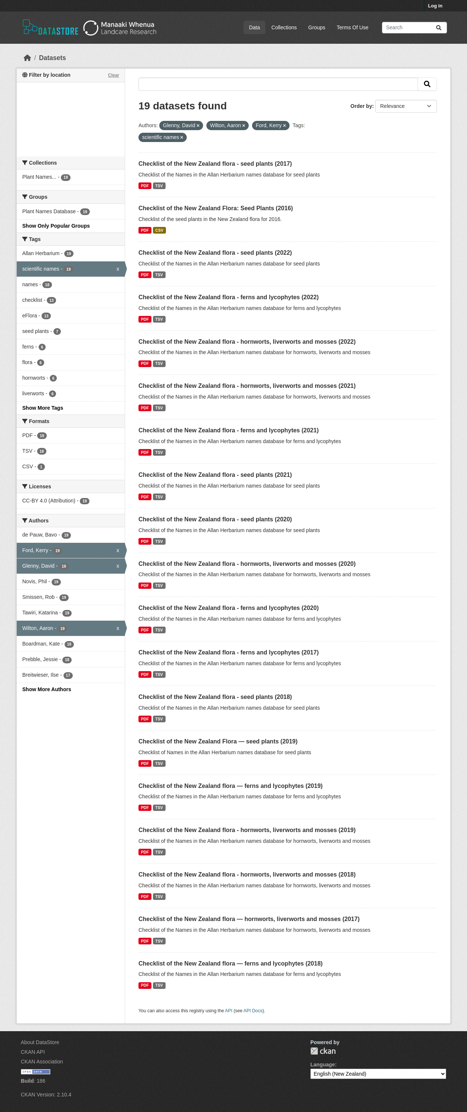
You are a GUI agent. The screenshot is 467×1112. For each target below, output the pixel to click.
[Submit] (438, 27)
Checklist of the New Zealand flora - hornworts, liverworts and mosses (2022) (247, 342)
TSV (159, 186)
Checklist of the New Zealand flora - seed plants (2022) (215, 253)
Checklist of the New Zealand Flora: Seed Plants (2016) (215, 208)
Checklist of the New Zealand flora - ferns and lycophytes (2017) (228, 652)
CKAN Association (42, 1062)
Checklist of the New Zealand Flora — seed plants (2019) (218, 741)
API (228, 1010)
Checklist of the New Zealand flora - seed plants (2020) (215, 519)
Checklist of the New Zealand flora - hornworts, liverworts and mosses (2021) (247, 386)
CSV (159, 230)
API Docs (253, 1010)
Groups (316, 27)
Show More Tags (42, 408)
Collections (284, 27)
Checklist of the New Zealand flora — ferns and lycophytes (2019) (230, 786)
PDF (145, 186)
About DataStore (40, 1042)
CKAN (323, 1051)
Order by (361, 106)
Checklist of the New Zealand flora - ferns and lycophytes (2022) (228, 297)
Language (322, 1065)
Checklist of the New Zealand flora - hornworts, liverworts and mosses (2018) (247, 874)
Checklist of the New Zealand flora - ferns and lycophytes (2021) (228, 430)
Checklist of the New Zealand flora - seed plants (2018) (215, 697)
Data (254, 27)
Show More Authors (46, 689)
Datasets (52, 58)
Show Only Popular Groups (56, 226)
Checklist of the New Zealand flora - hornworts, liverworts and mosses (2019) (247, 830)
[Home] (27, 58)
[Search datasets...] (414, 27)
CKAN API (33, 1052)
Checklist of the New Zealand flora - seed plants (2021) (215, 475)
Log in (435, 6)
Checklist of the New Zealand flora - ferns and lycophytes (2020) (228, 608)
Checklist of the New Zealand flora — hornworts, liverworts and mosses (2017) (249, 919)
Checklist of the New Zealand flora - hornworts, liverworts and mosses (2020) (247, 564)
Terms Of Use (353, 27)
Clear (113, 75)
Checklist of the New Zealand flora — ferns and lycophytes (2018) (230, 963)
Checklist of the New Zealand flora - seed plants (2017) (215, 164)
